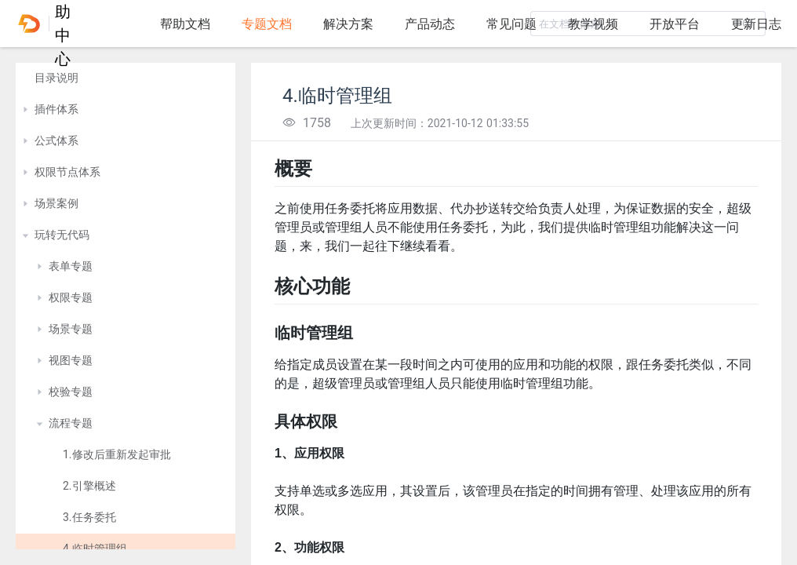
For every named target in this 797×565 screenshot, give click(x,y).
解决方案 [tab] (348, 23)
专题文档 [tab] (267, 23)
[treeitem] (125, 78)
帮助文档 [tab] (185, 23)
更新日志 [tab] (756, 23)
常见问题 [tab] (511, 23)
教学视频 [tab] (593, 23)
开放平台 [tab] (675, 23)
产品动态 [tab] (430, 23)
